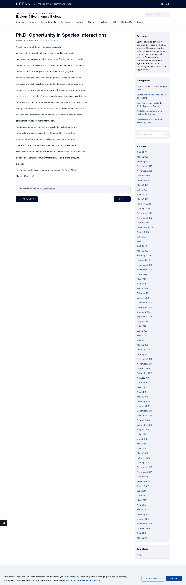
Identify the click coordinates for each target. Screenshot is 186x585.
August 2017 (143, 486)
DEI (114, 22)
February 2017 (143, 514)
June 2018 (142, 439)
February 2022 (144, 255)
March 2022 (142, 250)
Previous (27, 199)
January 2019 (143, 406)
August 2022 (143, 232)
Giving (140, 22)
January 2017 (143, 519)
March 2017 (142, 509)
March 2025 (142, 185)
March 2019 (142, 396)
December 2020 (144, 302)
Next (122, 199)
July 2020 (142, 326)
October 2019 (143, 368)
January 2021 (143, 298)
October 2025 (143, 175)
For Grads (65, 22)
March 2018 (142, 453)
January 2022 (143, 260)
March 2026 (142, 157)
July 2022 (141, 236)
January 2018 (143, 462)
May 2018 (141, 443)
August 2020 (143, 321)
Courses (20, 22)
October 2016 (143, 528)
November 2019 (144, 364)
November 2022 (144, 218)
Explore (79, 22)
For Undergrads (48, 22)
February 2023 (144, 204)
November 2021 (144, 269)
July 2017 (141, 491)
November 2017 (144, 472)
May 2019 (141, 387)
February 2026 (144, 161)
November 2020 (144, 307)
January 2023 (143, 208)
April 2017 (141, 505)
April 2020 (142, 340)
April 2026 (142, 152)
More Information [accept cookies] (153, 578)
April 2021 (141, 283)
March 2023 (142, 199)
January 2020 (143, 354)
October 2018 (143, 420)
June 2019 (142, 382)
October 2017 (143, 476)
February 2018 (143, 458)
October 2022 (143, 222)
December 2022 (144, 213)
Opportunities (48, 188)
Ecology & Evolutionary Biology (38, 16)
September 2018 (144, 425)
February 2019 (143, 401)
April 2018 (141, 448)
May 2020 (142, 335)
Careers (91, 22)
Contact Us (126, 22)
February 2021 (143, 293)
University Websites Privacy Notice (83, 580)
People (32, 22)
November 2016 (144, 523)
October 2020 (143, 312)
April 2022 (142, 246)
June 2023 (142, 189)
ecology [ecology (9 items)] (139, 555)
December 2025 (144, 166)
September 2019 (144, 373)
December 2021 (144, 265)
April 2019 (141, 392)
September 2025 (145, 180)
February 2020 (144, 349)
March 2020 (142, 345)
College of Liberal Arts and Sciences (35, 13)
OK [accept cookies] (174, 578)
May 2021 (141, 279)
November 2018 (144, 415)
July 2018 (141, 434)
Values (104, 22)
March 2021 (142, 288)
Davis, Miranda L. (52, 40)
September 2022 (145, 227)
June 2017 (142, 495)
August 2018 (143, 429)
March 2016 (142, 538)
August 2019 (143, 378)
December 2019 (144, 359)
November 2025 (144, 171)
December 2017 (144, 467)
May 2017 (141, 500)
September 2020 (145, 316)
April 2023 (142, 194)
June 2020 (142, 331)
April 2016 (141, 533)
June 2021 (142, 274)
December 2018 (144, 410)
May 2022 (141, 241)
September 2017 (144, 481)
